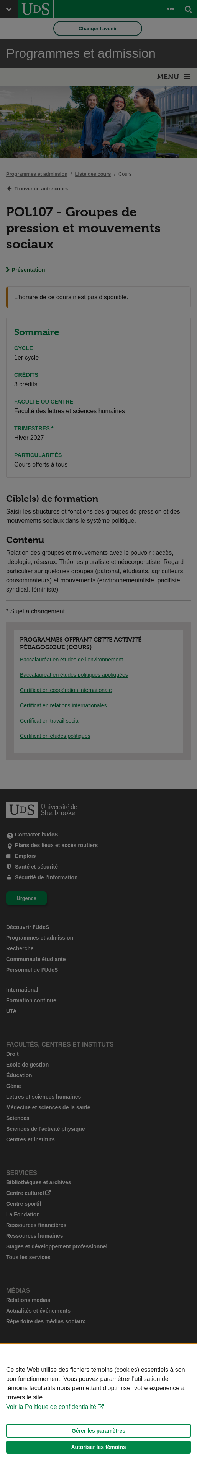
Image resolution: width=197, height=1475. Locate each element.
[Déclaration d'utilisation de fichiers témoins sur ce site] (98, 1409)
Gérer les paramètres (98, 1431)
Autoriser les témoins (98, 1447)
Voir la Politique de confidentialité (51, 1407)
